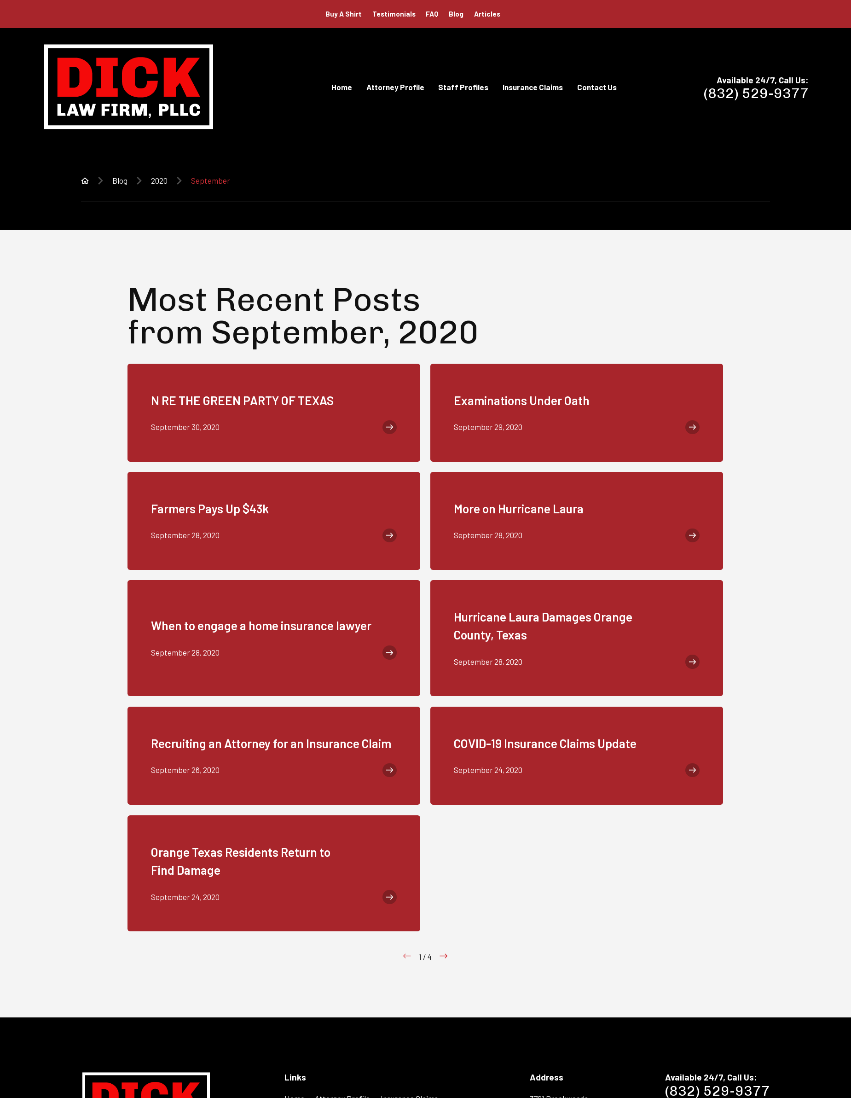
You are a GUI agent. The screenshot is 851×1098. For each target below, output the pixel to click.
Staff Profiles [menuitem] (463, 87)
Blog (456, 14)
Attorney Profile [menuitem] (395, 87)
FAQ (432, 14)
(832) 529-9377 (756, 93)
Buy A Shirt (343, 14)
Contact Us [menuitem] (597, 87)
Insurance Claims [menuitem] (533, 87)
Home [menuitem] (341, 87)
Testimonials (394, 14)
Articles (487, 14)
